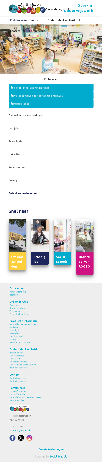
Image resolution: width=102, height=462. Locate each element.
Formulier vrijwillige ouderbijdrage (25, 397)
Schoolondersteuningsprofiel (30, 87)
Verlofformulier (16, 400)
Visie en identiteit (17, 292)
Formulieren (37, 30)
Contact (15, 30)
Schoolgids (15, 141)
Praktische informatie (24, 20)
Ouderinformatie (17, 356)
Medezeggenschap (18, 362)
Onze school (28, 9)
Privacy (13, 180)
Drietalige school (17, 308)
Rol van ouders (16, 353)
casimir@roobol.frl (21, 430)
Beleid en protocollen (23, 193)
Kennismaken (17, 167)
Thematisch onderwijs (19, 314)
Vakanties (15, 154)
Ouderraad (14, 359)
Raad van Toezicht (18, 368)
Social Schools (58, 456)
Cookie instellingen (51, 449)
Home (13, 9)
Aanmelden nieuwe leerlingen (26, 115)
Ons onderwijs (54, 9)
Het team (13, 295)
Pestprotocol (20, 103)
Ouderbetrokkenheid (61, 20)
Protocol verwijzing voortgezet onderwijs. (37, 95)
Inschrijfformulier (17, 394)
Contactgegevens (17, 378)
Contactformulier (17, 381)
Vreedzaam (14, 311)
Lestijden (14, 128)
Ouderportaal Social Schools (22, 365)
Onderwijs (14, 305)
